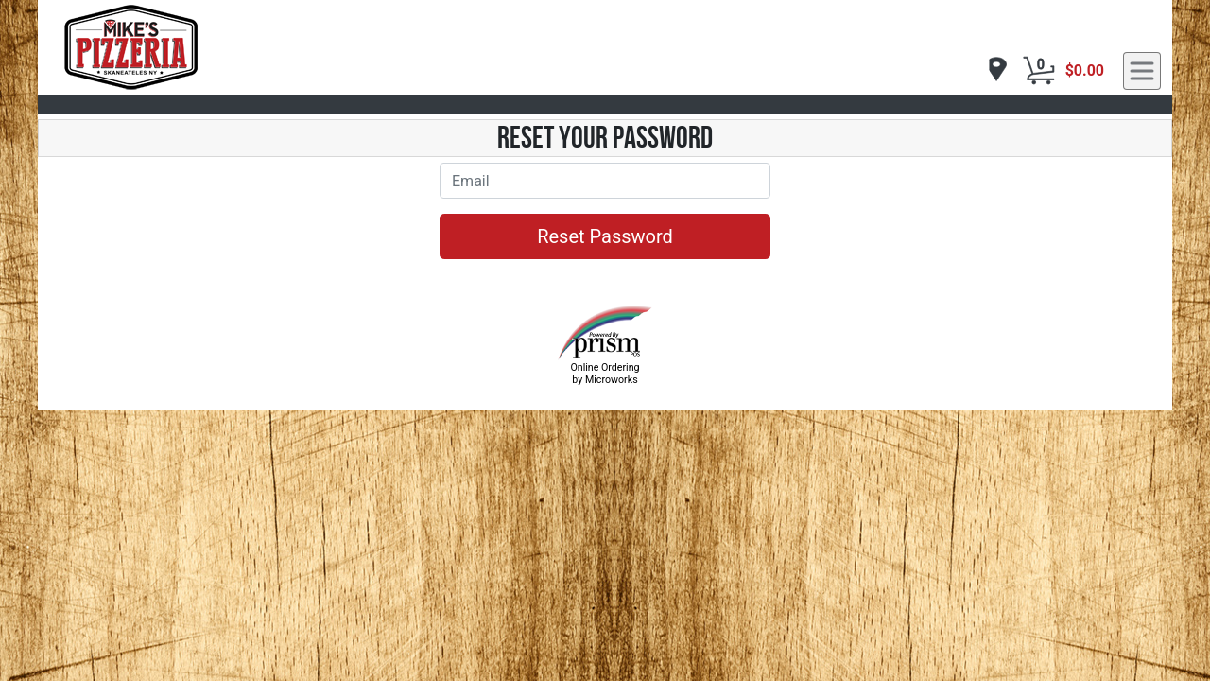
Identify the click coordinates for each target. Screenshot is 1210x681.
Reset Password (605, 236)
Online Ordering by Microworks (604, 373)
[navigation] (992, 70)
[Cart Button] (1039, 71)
